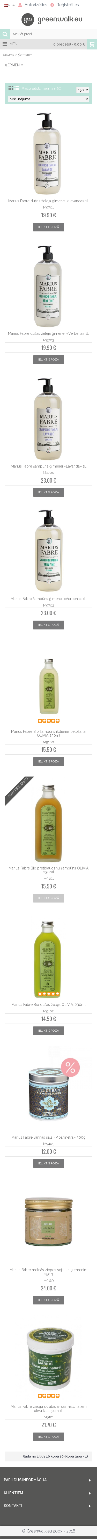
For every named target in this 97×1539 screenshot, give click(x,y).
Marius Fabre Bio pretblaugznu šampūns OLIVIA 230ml (48, 870)
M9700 (48, 472)
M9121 (49, 1417)
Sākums (8, 54)
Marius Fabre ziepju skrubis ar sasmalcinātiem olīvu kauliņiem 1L (49, 1408)
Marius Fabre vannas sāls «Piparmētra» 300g (48, 1137)
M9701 (48, 207)
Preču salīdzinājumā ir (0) (41, 88)
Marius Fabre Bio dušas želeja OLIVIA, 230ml (48, 1004)
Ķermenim (25, 54)
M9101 (48, 878)
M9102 (48, 1011)
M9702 (48, 605)
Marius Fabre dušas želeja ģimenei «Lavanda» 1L (48, 201)
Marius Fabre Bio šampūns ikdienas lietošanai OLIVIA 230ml (48, 733)
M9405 (48, 1143)
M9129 (48, 1280)
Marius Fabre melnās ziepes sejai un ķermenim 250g (48, 1272)
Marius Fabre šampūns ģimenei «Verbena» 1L (48, 599)
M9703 (48, 340)
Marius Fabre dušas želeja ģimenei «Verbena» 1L (48, 333)
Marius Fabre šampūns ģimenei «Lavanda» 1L (48, 466)
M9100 (48, 742)
